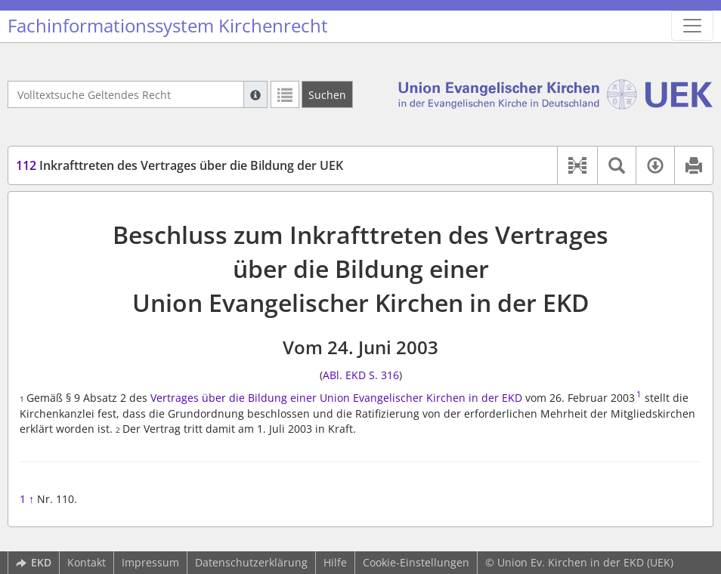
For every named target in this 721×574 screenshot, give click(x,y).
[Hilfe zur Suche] (255, 94)
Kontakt (86, 562)
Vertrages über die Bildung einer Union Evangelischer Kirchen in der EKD (336, 397)
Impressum (150, 562)
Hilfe (335, 562)
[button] (577, 165)
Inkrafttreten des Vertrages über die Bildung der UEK (179, 165)
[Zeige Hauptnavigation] (692, 26)
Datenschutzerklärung (251, 562)
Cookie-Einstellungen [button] (416, 562)
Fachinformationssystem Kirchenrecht (168, 25)
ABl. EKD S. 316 (361, 375)
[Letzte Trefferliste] (285, 94)
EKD (33, 562)
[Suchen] (327, 94)
